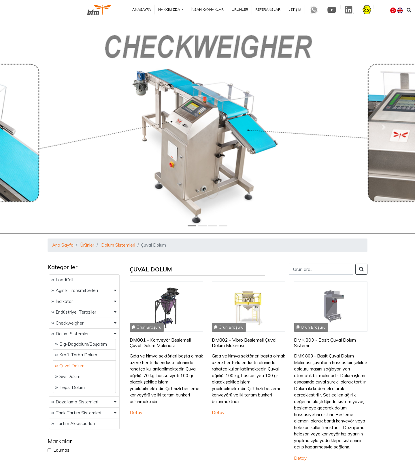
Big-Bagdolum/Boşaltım (81, 344)
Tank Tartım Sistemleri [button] (76, 413)
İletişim (294, 9)
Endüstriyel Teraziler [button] (73, 312)
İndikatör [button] (62, 301)
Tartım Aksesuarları (73, 423)
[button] (31, 127)
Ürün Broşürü (146, 327)
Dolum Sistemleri (118, 245)
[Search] (321, 269)
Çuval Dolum (69, 365)
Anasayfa (141, 9)
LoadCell (62, 279)
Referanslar (267, 9)
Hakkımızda (169, 9)
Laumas (61, 450)
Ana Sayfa (62, 245)
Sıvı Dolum (67, 376)
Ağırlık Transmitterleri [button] (74, 290)
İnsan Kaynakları (208, 9)
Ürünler (240, 9)
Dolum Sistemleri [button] (70, 333)
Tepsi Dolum (70, 387)
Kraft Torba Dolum (76, 354)
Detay (136, 412)
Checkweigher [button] (67, 323)
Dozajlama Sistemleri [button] (74, 402)
